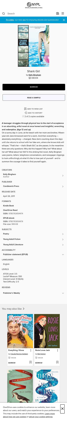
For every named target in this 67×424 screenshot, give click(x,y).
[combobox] (28, 14)
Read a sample (33, 98)
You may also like (13, 309)
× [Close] (62, 409)
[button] (34, 87)
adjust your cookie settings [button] (40, 417)
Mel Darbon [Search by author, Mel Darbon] (41, 354)
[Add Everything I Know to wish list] (30, 362)
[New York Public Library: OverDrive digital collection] (33, 5)
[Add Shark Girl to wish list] (33, 108)
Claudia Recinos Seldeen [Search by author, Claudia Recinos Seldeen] (19, 354)
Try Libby (10, 20)
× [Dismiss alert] (64, 20)
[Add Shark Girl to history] (34, 113)
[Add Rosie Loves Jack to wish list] (57, 362)
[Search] (3, 14)
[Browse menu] (62, 13)
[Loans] (57, 14)
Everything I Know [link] (16, 350)
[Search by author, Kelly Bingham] (33, 175)
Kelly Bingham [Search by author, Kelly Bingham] (35, 75)
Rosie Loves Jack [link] (42, 350)
